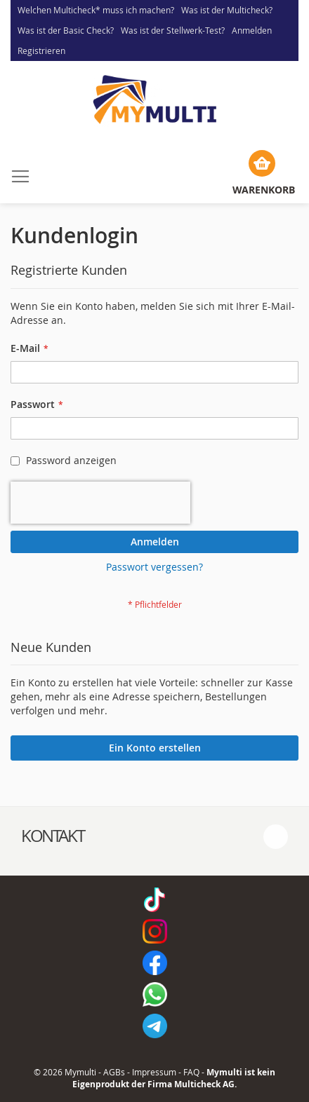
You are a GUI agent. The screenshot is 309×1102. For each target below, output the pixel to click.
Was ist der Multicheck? (226, 9)
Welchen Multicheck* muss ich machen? (96, 9)
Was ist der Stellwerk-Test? (173, 30)
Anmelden (252, 30)
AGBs (114, 1071)
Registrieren (41, 50)
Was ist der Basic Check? (66, 30)
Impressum (154, 1071)
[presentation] (100, 503)
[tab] (154, 836)
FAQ (191, 1071)
